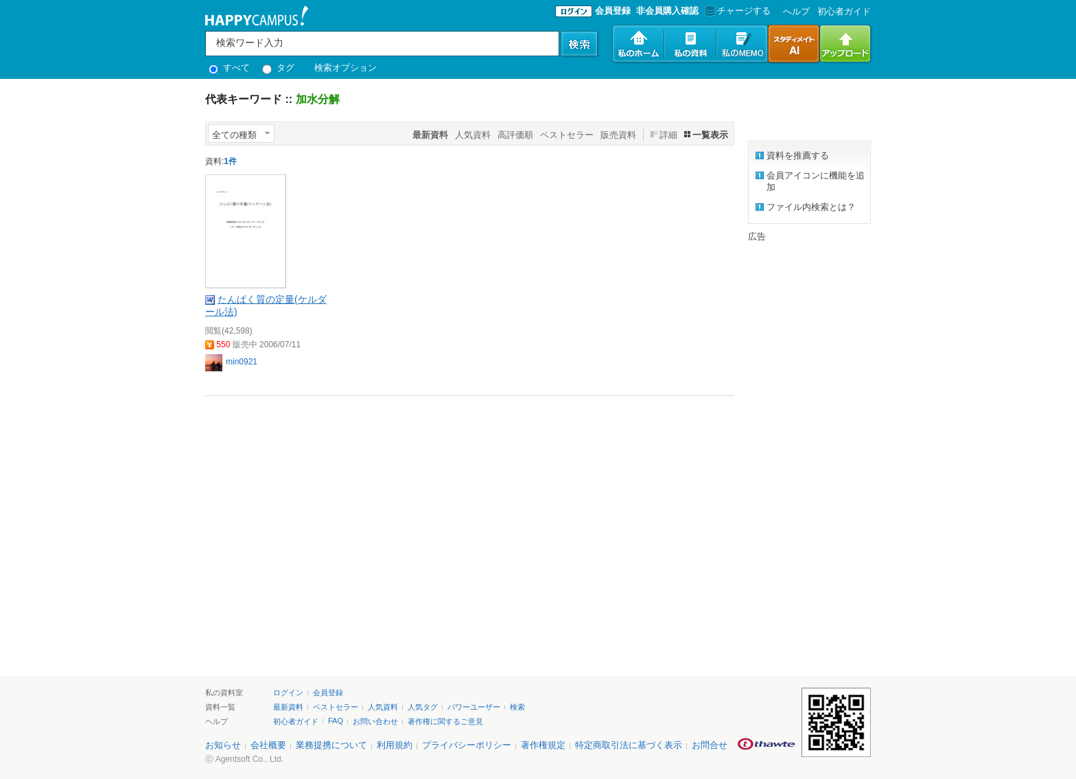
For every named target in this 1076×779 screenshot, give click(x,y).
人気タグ (423, 707)
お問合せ (709, 745)
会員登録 (613, 10)
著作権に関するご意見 (445, 721)
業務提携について (331, 745)
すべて (229, 67)
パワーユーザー (473, 707)
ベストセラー (567, 135)
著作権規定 (543, 745)
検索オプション (345, 67)
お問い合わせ (375, 721)
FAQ (335, 721)
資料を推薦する (798, 155)
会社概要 (268, 745)
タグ (278, 67)
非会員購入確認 (667, 10)
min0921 (241, 362)
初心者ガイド (844, 11)
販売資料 (618, 135)
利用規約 (394, 745)
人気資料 (473, 135)
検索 (517, 707)
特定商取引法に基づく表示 (628, 745)
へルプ (796, 11)
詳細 (668, 135)
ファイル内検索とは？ (811, 207)
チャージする (736, 10)
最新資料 (288, 707)
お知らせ (223, 745)
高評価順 (515, 135)
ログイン (288, 692)
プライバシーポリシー (466, 745)
